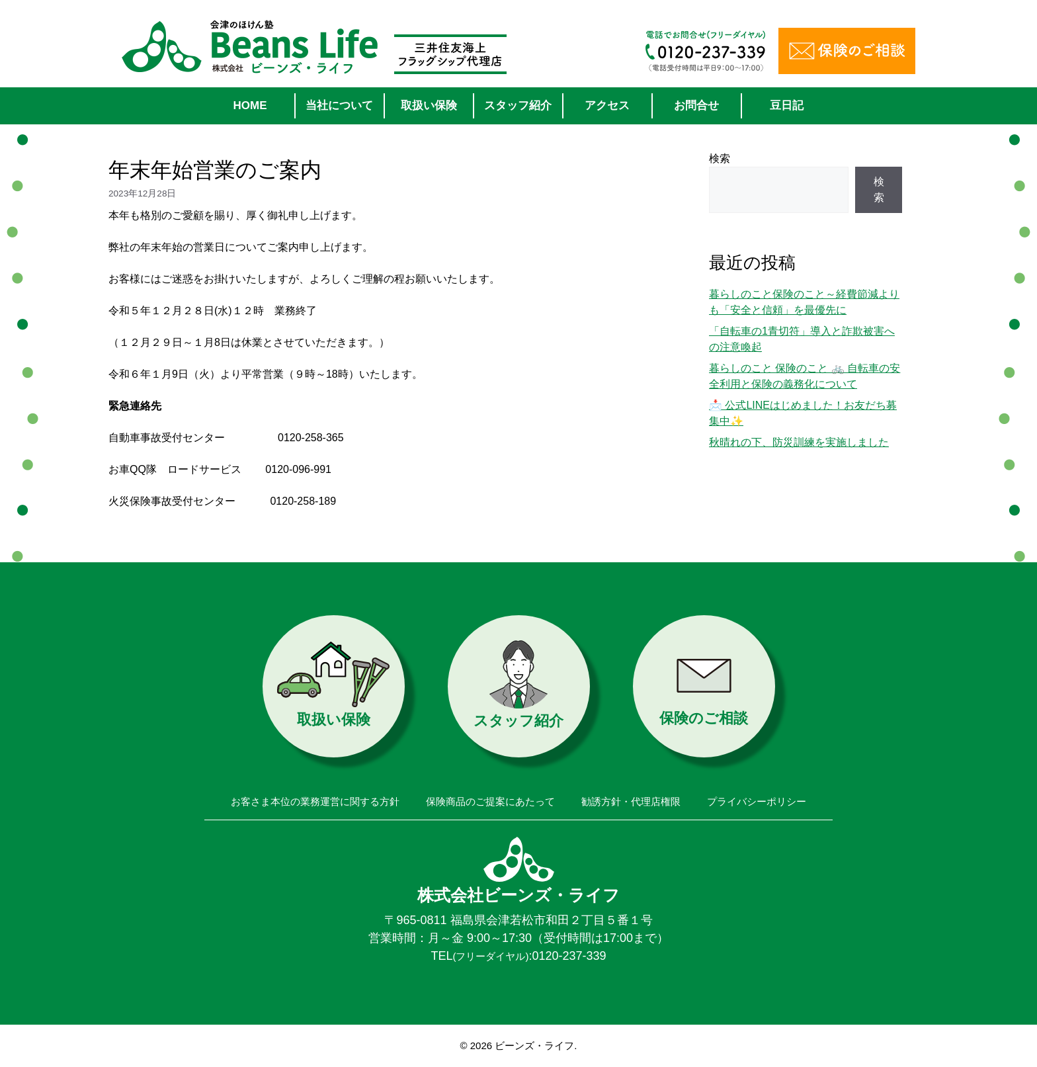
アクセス (607, 105)
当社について (339, 105)
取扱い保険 (429, 105)
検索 (719, 158)
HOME (250, 105)
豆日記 (787, 105)
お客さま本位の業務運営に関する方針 (315, 801)
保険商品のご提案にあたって (490, 801)
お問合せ (696, 105)
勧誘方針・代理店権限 (631, 801)
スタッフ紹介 (518, 105)
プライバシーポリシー (756, 801)
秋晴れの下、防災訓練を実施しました (799, 442)
